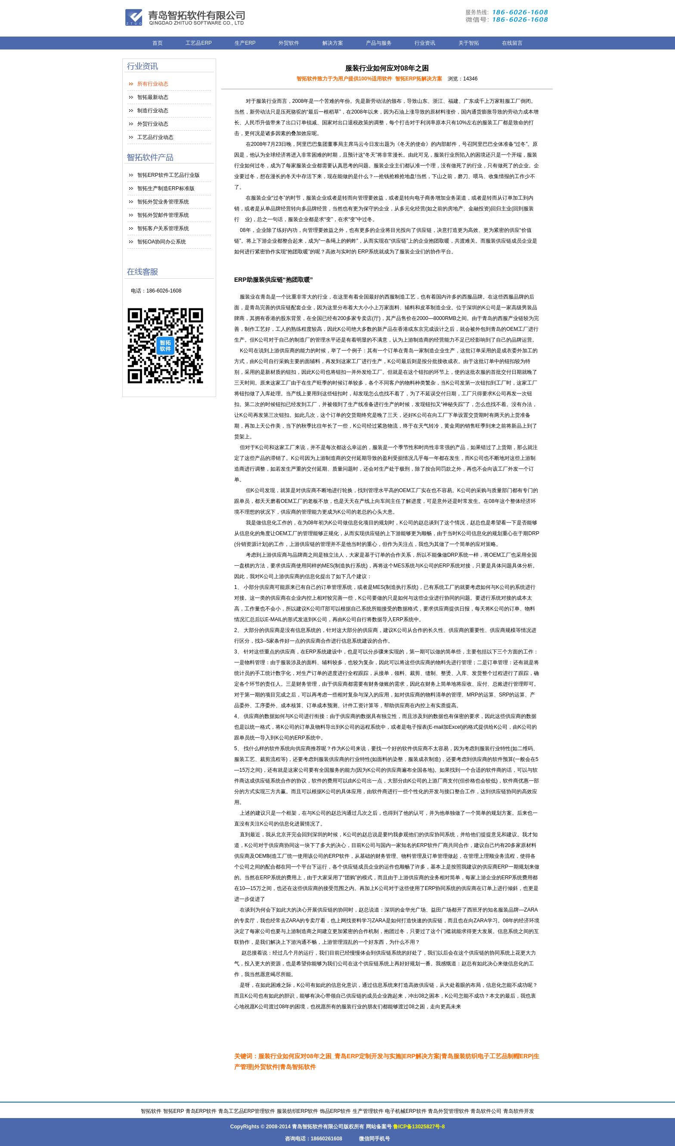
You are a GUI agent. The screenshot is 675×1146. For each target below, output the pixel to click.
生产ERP (245, 43)
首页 (157, 43)
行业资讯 (425, 43)
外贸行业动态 (152, 124)
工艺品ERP (199, 43)
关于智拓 (468, 43)
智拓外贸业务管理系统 (163, 202)
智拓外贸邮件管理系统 (163, 215)
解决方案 (332, 43)
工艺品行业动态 (155, 137)
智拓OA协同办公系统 (161, 242)
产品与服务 (379, 43)
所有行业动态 (152, 84)
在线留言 (512, 43)
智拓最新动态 (152, 97)
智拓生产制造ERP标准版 (166, 188)
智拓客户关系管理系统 (163, 228)
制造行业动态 (152, 111)
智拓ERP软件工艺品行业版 (168, 175)
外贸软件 (289, 43)
